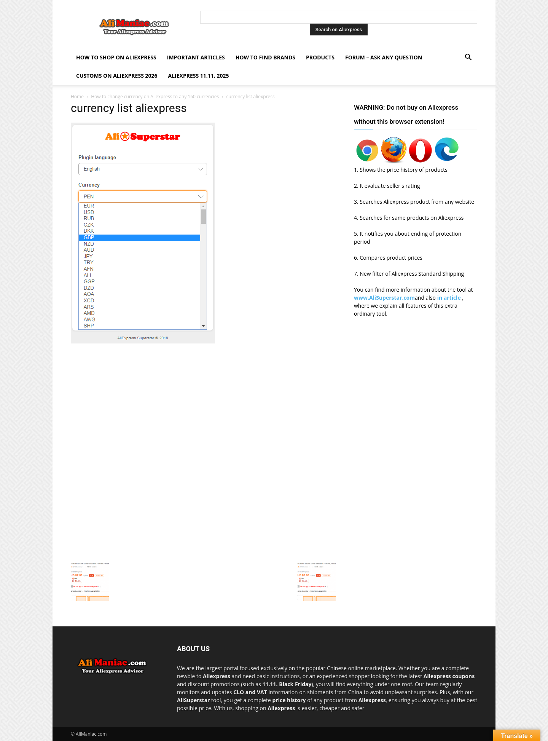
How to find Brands (265, 57)
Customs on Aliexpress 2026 (117, 75)
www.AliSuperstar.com (384, 297)
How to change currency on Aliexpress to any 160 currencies (155, 96)
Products (320, 57)
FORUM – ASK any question (383, 57)
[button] (468, 58)
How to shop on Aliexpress (116, 57)
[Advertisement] (203, 399)
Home (77, 96)
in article (449, 297)
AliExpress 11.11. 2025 (198, 75)
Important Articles (196, 57)
